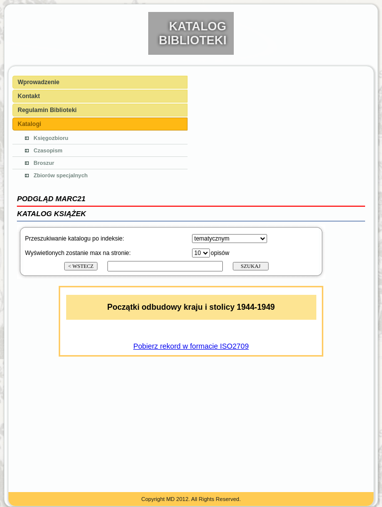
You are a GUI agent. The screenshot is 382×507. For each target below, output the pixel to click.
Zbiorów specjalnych (61, 175)
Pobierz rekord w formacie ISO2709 (191, 346)
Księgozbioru (51, 138)
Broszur (44, 163)
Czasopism (48, 150)
